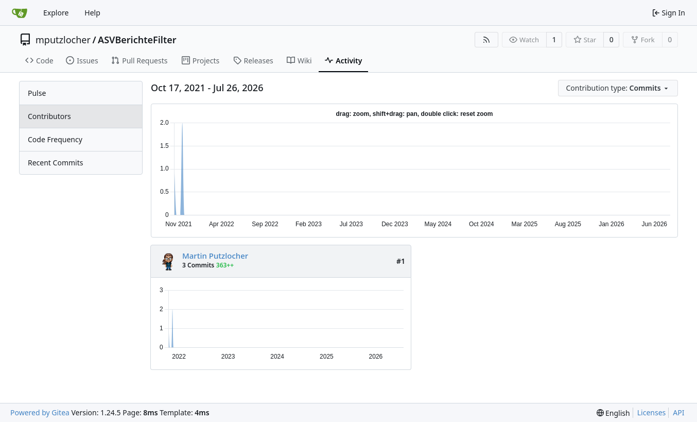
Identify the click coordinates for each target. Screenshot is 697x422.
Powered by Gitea (39, 412)
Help (92, 13)
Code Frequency (55, 139)
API (678, 412)
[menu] (618, 88)
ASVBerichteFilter (137, 40)
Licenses (651, 412)
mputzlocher (63, 40)
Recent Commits (55, 162)
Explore (55, 13)
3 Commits (198, 265)
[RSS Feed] (486, 39)
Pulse (37, 93)
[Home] (19, 13)
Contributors (49, 116)
